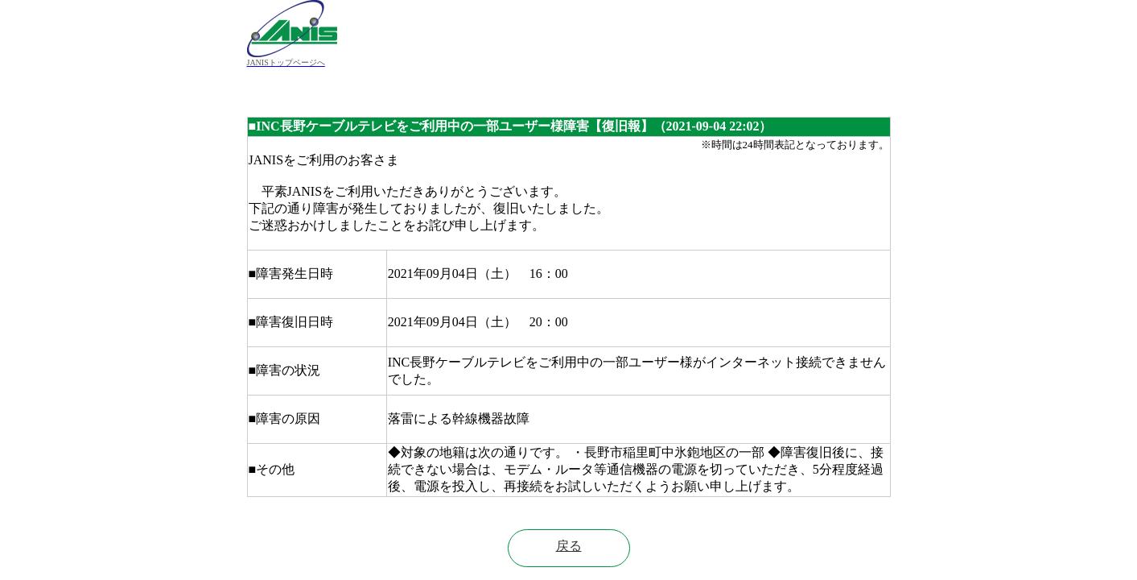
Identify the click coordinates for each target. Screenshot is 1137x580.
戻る (569, 546)
